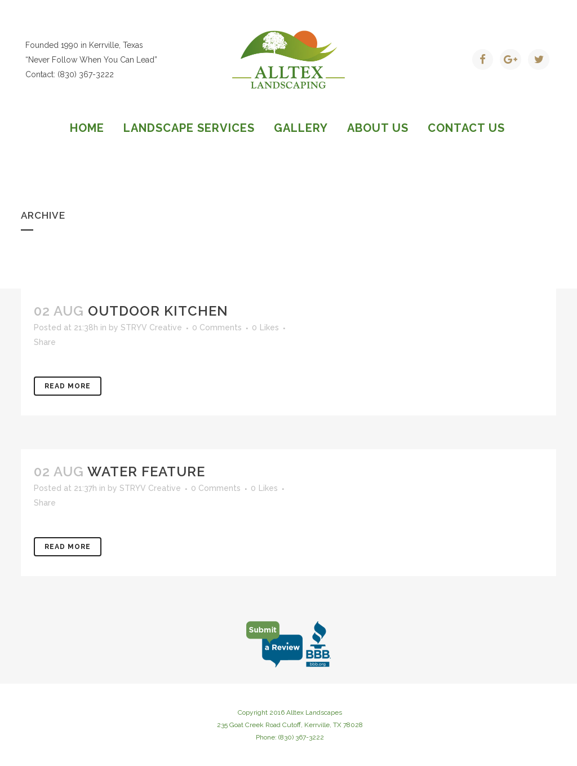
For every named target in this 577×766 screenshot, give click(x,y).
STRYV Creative (151, 327)
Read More (68, 386)
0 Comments (217, 327)
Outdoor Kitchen (158, 311)
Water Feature (146, 471)
